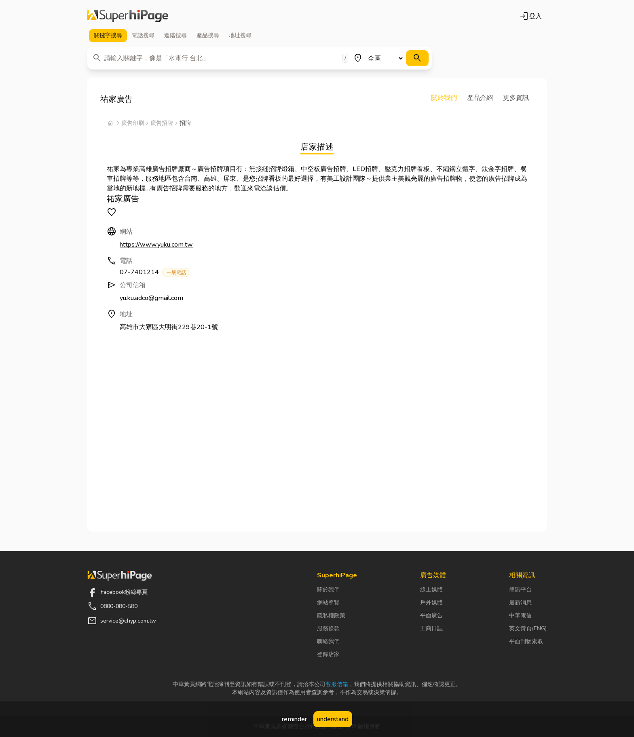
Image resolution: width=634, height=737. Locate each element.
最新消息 (520, 602)
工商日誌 (431, 628)
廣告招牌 (161, 123)
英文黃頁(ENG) (528, 628)
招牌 (185, 123)
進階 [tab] (175, 36)
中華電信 (520, 615)
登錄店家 (328, 654)
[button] (446, 98)
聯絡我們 (328, 641)
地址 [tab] (240, 36)
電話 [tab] (143, 36)
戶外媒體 (431, 602)
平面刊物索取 (526, 641)
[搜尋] (417, 58)
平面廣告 (431, 615)
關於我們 (328, 589)
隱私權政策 (331, 615)
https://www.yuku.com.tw (156, 244)
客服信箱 (336, 684)
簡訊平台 (520, 589)
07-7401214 (155, 272)
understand (333, 719)
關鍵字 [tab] (108, 36)
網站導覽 (328, 602)
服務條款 (328, 628)
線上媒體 (431, 589)
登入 (530, 16)
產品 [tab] (208, 36)
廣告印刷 (132, 123)
